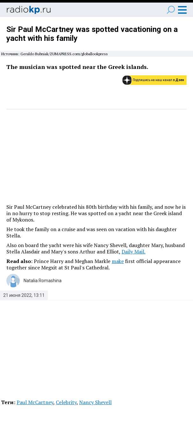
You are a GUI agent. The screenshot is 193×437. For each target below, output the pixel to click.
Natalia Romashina (43, 280)
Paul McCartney (35, 402)
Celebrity (66, 402)
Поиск (171, 10)
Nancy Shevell (95, 402)
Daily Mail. (133, 251)
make (118, 261)
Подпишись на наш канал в (158, 80)
